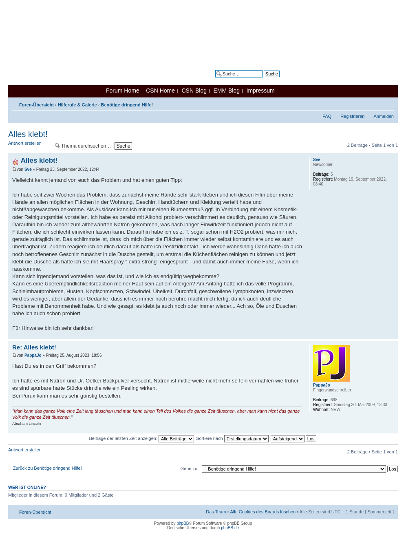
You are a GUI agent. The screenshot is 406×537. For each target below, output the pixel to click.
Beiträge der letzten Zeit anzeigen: (141, 438)
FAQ (326, 116)
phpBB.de (230, 528)
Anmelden (383, 116)
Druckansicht (375, 103)
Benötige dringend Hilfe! (127, 104)
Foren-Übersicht (36, 104)
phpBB (183, 523)
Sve (28, 169)
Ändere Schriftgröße (388, 103)
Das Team (216, 511)
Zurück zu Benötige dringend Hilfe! (47, 468)
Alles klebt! (28, 134)
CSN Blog (193, 90)
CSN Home (160, 90)
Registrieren (352, 116)
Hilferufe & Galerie (77, 104)
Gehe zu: (189, 468)
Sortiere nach (232, 438)
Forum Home (122, 90)
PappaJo (33, 355)
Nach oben (391, 335)
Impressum (261, 90)
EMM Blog (226, 90)
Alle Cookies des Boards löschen (263, 511)
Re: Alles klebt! (34, 347)
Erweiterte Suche (262, 79)
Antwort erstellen (29, 146)
